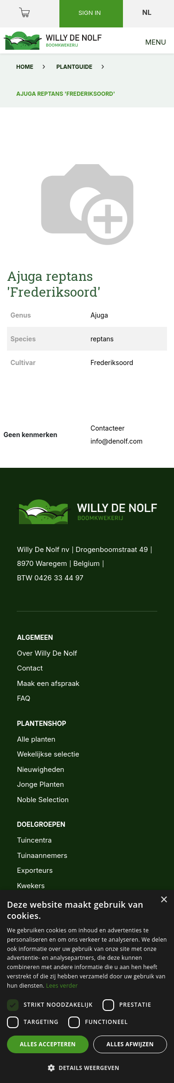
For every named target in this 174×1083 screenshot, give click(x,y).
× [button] (163, 900)
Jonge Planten (40, 784)
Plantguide (74, 66)
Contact (30, 668)
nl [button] (147, 12)
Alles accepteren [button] (48, 1044)
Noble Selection (43, 799)
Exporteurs (34, 870)
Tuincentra (34, 840)
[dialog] (87, 986)
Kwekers (31, 885)
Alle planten (36, 739)
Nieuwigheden (40, 769)
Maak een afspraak (48, 683)
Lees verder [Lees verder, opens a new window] (62, 986)
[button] (87, 1067)
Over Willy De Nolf (47, 653)
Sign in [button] (90, 12)
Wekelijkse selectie (48, 754)
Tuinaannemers (42, 855)
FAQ (23, 698)
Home (24, 66)
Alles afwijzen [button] (130, 1044)
